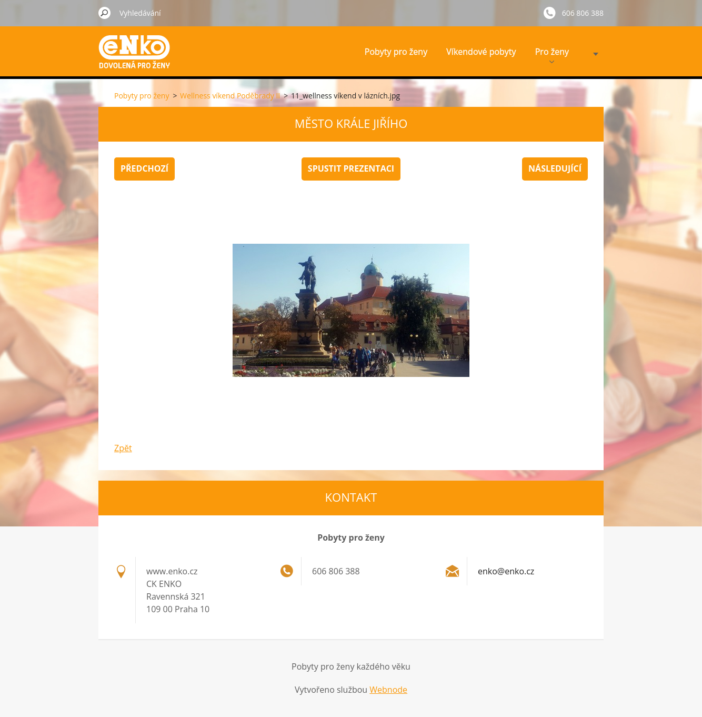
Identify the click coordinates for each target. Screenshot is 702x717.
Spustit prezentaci (351, 168)
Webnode (388, 689)
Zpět (123, 448)
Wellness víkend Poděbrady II (230, 96)
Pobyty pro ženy (396, 51)
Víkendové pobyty (481, 51)
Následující (554, 168)
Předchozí (144, 168)
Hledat (104, 12)
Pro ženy (552, 54)
